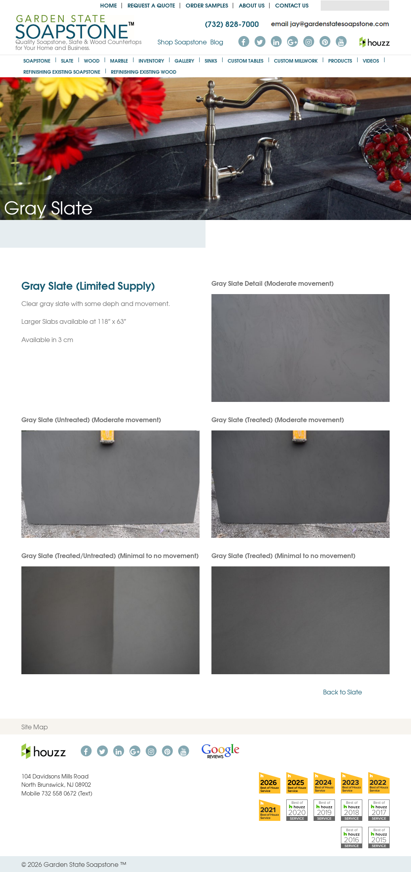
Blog (216, 41)
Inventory (151, 60)
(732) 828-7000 (232, 23)
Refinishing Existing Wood (143, 71)
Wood (91, 60)
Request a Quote (151, 5)
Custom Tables (245, 60)
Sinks (211, 60)
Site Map (34, 726)
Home (108, 5)
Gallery (184, 60)
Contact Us (291, 5)
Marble (119, 60)
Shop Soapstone (182, 41)
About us (251, 5)
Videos (371, 60)
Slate (67, 60)
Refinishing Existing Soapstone (61, 71)
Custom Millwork (296, 60)
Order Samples (207, 5)
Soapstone (36, 60)
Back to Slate (356, 691)
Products (340, 60)
